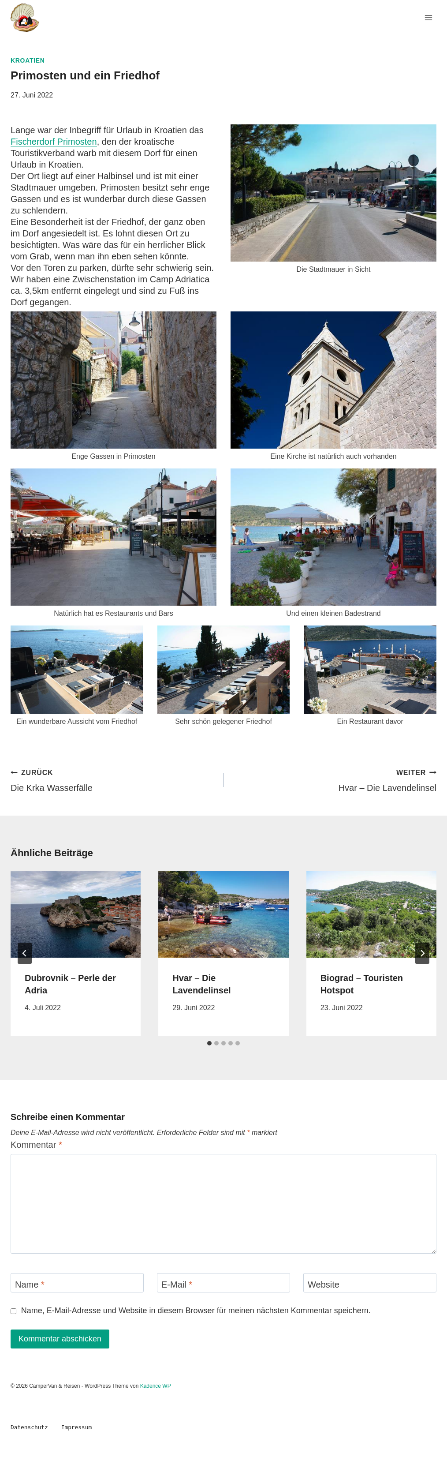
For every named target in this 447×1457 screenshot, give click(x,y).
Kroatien (28, 60)
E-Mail (176, 1284)
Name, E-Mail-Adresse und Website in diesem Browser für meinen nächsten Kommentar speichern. (196, 1310)
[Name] (77, 1282)
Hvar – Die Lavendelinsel (334, 779)
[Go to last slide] (25, 953)
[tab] (209, 1043)
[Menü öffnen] (428, 17)
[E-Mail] (223, 1282)
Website (323, 1284)
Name (30, 1284)
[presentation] (76, 914)
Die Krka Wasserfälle (113, 779)
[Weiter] (422, 953)
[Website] (369, 1282)
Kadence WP (155, 1386)
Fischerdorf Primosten (54, 141)
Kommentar (36, 1145)
